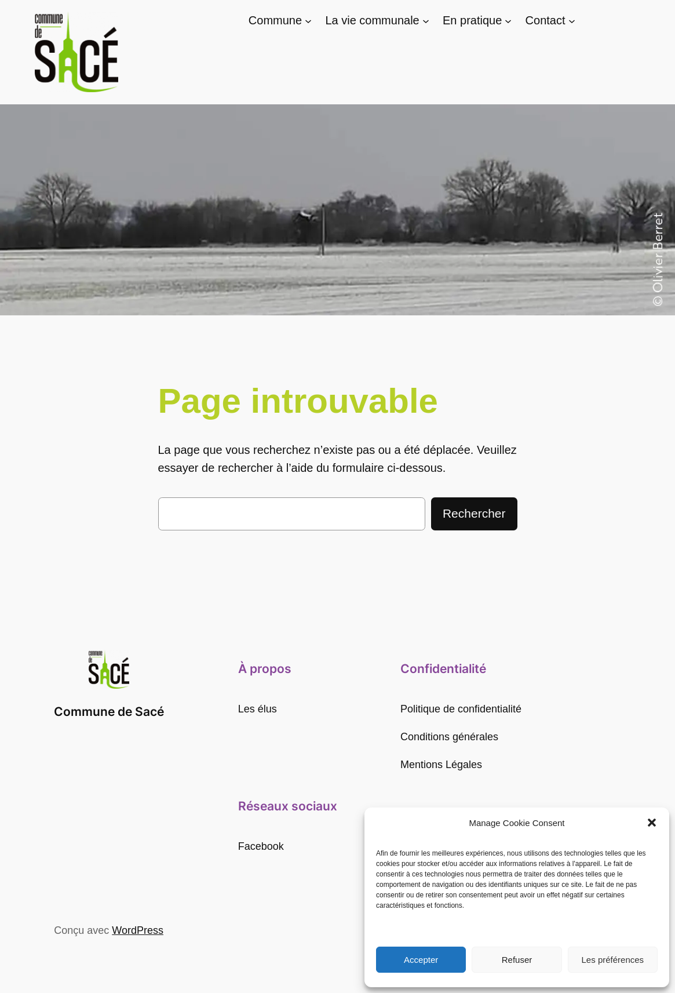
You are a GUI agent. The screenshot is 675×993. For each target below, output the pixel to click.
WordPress (137, 930)
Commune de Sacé (109, 711)
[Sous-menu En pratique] (508, 20)
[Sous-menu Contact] (571, 20)
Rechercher (474, 513)
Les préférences (613, 960)
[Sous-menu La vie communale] (425, 20)
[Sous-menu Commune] (308, 20)
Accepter (421, 960)
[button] (652, 822)
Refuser (517, 960)
